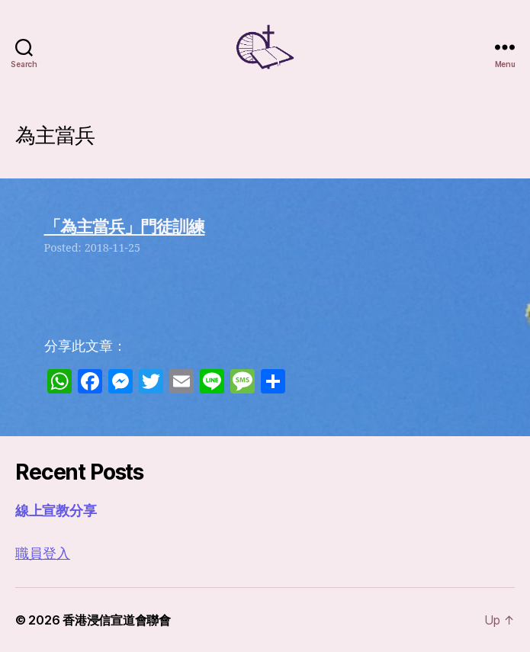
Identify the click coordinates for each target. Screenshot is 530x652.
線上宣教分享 (55, 511)
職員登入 (42, 554)
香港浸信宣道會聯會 (117, 620)
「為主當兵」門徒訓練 (124, 226)
